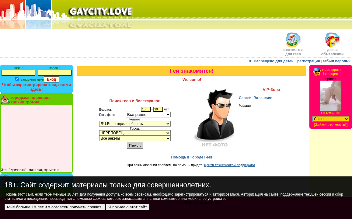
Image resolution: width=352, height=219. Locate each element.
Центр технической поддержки (229, 165)
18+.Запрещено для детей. (270, 61)
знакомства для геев (293, 50)
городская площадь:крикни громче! (31, 99)
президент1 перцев (331, 72)
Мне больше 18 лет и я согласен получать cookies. (55, 207)
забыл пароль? (336, 61)
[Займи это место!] (330, 125)
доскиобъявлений (332, 50)
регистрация (308, 61)
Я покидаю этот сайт (127, 207)
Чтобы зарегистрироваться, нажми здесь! (36, 87)
